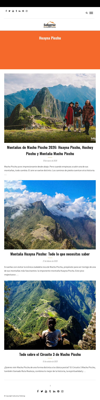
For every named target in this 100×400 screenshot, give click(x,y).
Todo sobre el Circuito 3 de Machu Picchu (50, 354)
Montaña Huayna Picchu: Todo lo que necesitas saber (50, 254)
